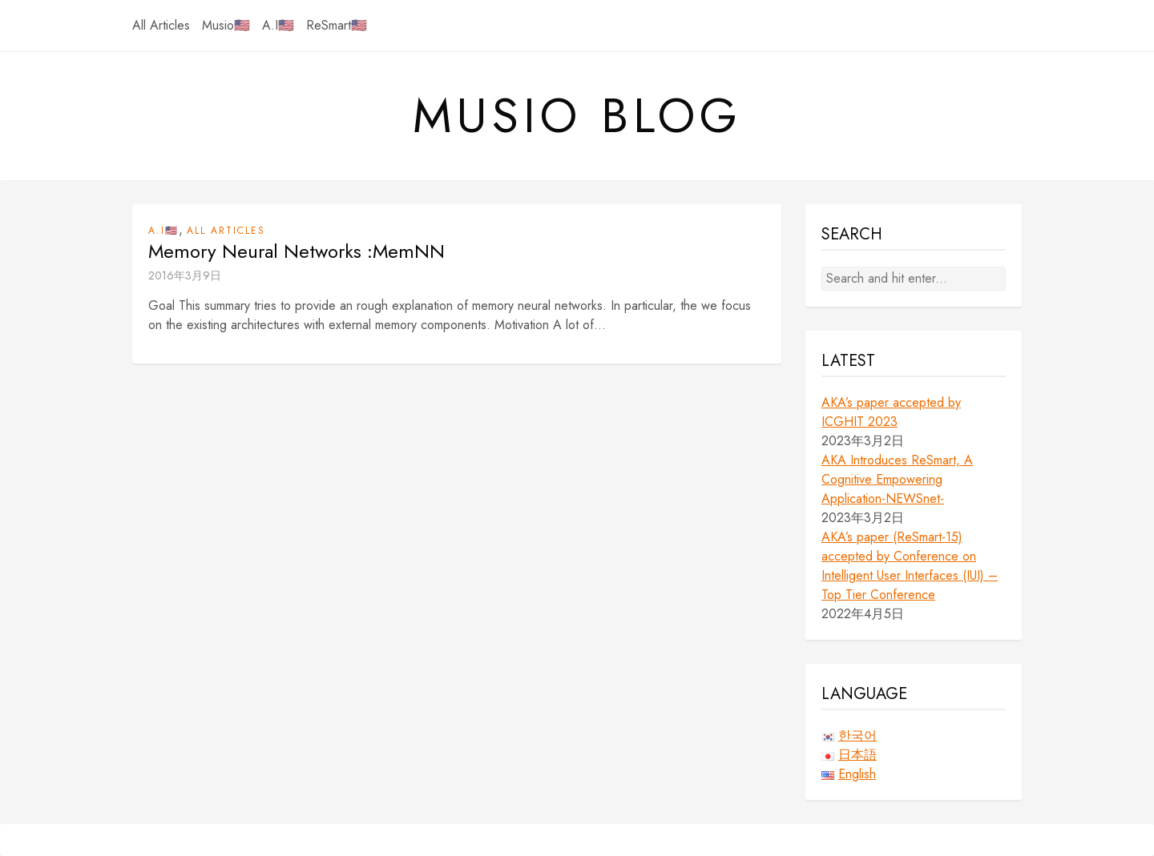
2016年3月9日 (184, 275)
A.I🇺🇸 (278, 25)
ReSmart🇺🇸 (336, 25)
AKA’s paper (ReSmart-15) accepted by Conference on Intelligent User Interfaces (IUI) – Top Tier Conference (909, 566)
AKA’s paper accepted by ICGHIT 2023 (891, 412)
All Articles (161, 25)
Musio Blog (577, 116)
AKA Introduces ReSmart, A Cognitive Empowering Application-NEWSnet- (897, 479)
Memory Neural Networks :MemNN (296, 251)
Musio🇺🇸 (226, 25)
